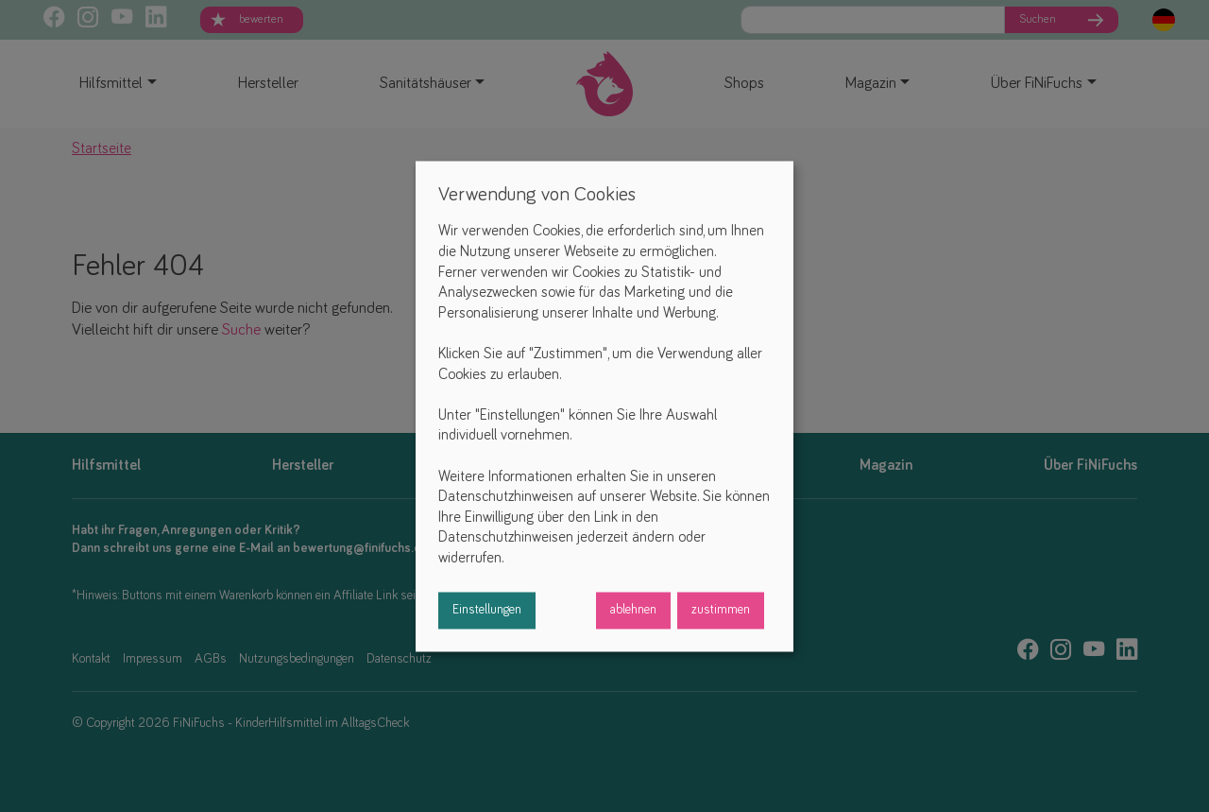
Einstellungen (486, 609)
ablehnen (633, 609)
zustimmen (720, 609)
